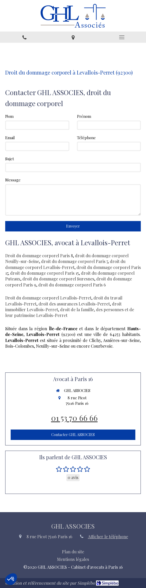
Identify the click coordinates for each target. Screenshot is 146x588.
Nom (9, 116)
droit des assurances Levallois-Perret (74, 304)
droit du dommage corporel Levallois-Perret (65, 264)
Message (13, 179)
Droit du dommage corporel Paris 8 (39, 255)
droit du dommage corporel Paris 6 (72, 284)
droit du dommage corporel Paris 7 (74, 261)
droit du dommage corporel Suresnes (58, 278)
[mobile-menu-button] (121, 37)
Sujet (9, 158)
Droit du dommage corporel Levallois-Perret (48, 298)
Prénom (84, 116)
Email (10, 137)
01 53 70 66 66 (74, 418)
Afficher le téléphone (108, 536)
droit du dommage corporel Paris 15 (44, 273)
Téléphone (86, 137)
